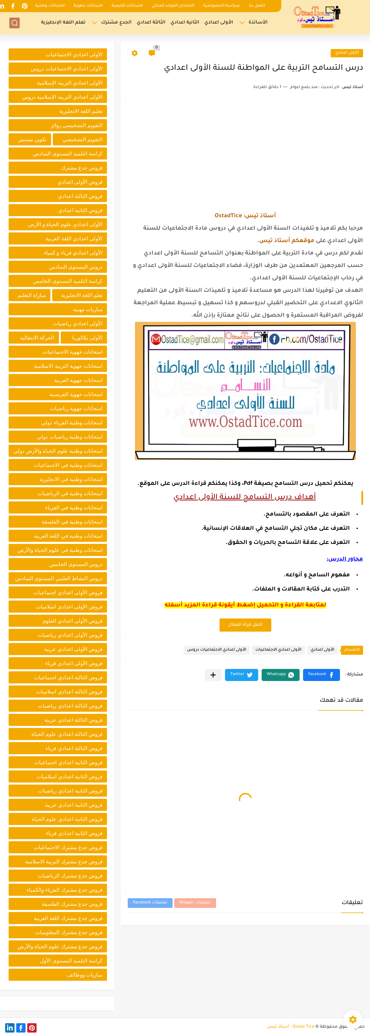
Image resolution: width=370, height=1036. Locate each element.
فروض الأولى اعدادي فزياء (74, 663)
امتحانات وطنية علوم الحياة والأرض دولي (58, 451)
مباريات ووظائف (85, 975)
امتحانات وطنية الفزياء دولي (72, 422)
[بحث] (14, 23)
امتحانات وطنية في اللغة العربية (68, 536)
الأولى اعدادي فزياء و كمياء (73, 253)
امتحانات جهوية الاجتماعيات (73, 352)
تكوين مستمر (32, 139)
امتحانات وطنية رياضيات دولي (70, 437)
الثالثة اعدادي (151, 22)
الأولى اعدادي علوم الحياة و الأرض (65, 224)
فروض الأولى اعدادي (80, 182)
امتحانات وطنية (50, 6)
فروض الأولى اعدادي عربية (73, 649)
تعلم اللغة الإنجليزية (63, 22)
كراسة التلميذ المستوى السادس (68, 153)
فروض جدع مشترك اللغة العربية (68, 918)
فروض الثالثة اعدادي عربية (74, 720)
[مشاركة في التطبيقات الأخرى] (213, 675)
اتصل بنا (257, 6)
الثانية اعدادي (185, 22)
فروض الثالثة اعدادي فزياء (74, 748)
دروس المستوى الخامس (76, 564)
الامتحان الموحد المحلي (173, 6)
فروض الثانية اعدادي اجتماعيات (68, 762)
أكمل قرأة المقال (245, 625)
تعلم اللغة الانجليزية (82, 295)
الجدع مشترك (116, 22)
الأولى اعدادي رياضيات (78, 323)
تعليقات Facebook (150, 903)
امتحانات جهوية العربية (78, 380)
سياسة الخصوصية (221, 6)
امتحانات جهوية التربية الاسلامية (68, 366)
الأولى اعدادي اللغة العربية (74, 238)
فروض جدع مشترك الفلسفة (72, 904)
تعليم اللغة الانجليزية (81, 111)
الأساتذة (258, 22)
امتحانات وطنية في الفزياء (74, 507)
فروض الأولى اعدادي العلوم (73, 621)
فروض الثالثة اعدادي (80, 196)
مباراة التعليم (32, 295)
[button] (321, 675)
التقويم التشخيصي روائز (77, 125)
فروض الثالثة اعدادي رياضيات (70, 706)
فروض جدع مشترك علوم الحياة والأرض (60, 946)
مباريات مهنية (88, 309)
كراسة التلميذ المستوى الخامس (68, 281)
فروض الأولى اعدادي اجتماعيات (68, 592)
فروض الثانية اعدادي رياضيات (70, 791)
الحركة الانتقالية (37, 337)
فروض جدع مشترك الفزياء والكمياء (65, 890)
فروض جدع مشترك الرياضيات (70, 876)
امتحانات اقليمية (127, 6)
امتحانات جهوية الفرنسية (76, 394)
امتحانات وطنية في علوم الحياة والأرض (60, 550)
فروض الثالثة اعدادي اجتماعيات (68, 677)
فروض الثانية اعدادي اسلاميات (70, 776)
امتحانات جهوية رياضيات (76, 408)
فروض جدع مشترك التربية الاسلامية (64, 861)
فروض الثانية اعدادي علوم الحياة (67, 819)
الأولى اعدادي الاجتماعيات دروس (216, 650)
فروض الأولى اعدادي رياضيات (70, 635)
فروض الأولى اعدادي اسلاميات (69, 607)
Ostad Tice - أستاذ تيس (290, 1027)
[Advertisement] (245, 156)
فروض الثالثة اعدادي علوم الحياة (67, 734)
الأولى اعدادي (218, 22)
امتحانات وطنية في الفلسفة (72, 522)
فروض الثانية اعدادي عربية (74, 805)
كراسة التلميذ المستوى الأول (71, 960)
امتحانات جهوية (88, 6)
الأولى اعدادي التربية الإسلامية (70, 83)
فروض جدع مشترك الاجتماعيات (68, 847)
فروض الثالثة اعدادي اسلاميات (69, 691)
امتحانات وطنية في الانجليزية (71, 479)
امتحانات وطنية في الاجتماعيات (68, 465)
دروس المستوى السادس (76, 267)
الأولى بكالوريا (87, 337)
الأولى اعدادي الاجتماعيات (278, 650)
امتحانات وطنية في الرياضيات (70, 493)
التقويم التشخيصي (82, 139)
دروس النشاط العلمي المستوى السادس (59, 578)
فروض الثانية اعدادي (80, 210)
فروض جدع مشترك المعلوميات (69, 932)
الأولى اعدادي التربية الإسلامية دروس (62, 97)
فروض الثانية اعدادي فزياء (74, 833)
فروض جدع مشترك (82, 168)
